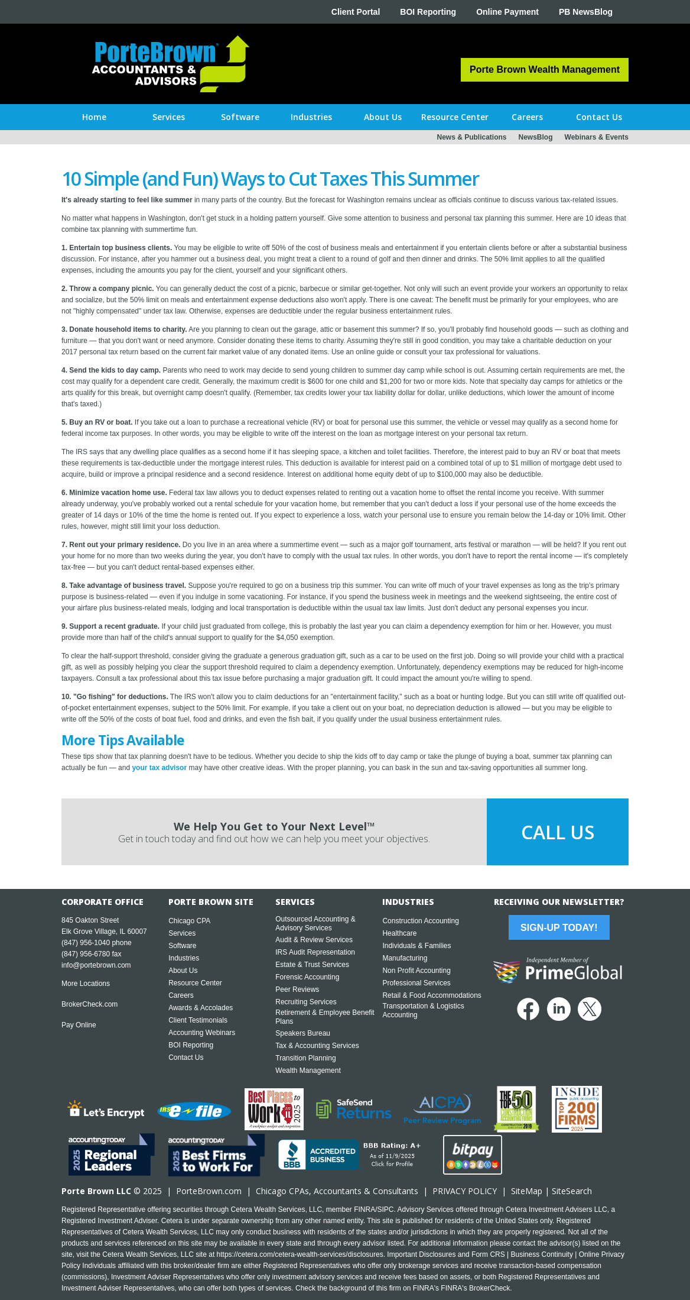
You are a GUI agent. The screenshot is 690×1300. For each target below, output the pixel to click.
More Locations (85, 983)
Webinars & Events (597, 137)
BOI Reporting (428, 12)
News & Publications (471, 137)
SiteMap (526, 1190)
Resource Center (195, 983)
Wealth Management (308, 1070)
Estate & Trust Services (312, 965)
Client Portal (355, 12)
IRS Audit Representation (315, 952)
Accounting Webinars (201, 1033)
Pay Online (78, 1025)
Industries (183, 958)
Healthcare (399, 933)
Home (94, 116)
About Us (182, 970)
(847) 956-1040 (85, 943)
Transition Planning (305, 1058)
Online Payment (507, 12)
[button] (168, 117)
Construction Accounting (420, 921)
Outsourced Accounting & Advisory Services (315, 923)
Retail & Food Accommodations (431, 995)
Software (182, 946)
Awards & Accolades (200, 1008)
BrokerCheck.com (89, 1004)
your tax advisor (159, 768)
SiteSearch (572, 1190)
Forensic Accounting (307, 977)
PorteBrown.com (209, 1190)
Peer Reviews (297, 989)
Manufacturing (404, 958)
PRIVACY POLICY (464, 1190)
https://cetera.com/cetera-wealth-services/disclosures (300, 1254)
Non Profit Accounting (416, 970)
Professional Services (416, 983)
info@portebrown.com (96, 965)
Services (182, 933)
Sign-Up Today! (558, 928)
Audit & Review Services (314, 940)
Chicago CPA (189, 921)
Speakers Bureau (302, 1033)
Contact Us (185, 1057)
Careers (181, 995)
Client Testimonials (197, 1020)
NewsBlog (536, 137)
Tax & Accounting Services (317, 1046)
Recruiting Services (305, 1002)
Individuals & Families (416, 946)
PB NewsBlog (586, 12)
